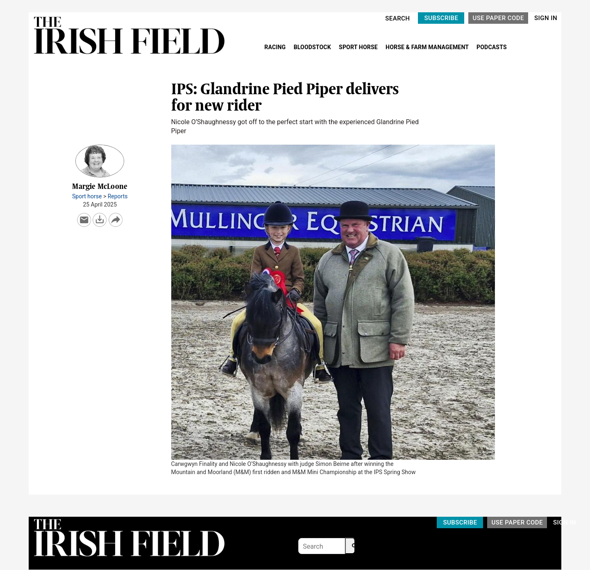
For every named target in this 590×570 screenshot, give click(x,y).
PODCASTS (492, 47)
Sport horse (87, 196)
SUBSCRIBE (441, 18)
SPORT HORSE (359, 47)
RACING (275, 47)
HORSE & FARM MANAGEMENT (428, 47)
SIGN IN (545, 18)
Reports (118, 196)
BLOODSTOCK (313, 47)
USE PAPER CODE (498, 18)
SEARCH (397, 18)
